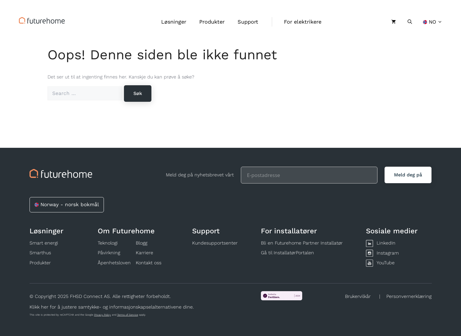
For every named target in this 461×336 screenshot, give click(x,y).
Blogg (141, 243)
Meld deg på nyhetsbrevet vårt (200, 175)
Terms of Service (127, 314)
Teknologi (108, 243)
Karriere (144, 252)
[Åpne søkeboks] (410, 22)
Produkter (212, 22)
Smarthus (40, 252)
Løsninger (173, 22)
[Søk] (137, 93)
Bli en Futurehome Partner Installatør (302, 243)
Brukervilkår (358, 296)
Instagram (388, 253)
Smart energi (44, 243)
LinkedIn (386, 243)
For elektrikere (302, 22)
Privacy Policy (102, 314)
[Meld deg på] (408, 175)
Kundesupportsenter (215, 243)
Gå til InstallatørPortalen (287, 252)
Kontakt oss (148, 262)
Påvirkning (109, 252)
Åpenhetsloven (114, 262)
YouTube (386, 262)
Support (248, 22)
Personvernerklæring (408, 296)
